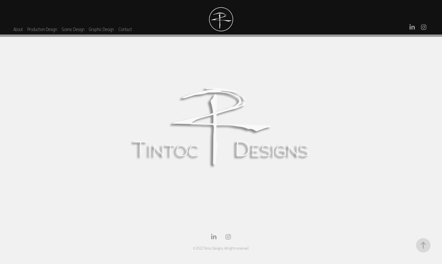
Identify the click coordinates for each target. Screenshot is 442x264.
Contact (125, 29)
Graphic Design (101, 29)
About (18, 29)
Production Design (42, 29)
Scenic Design (73, 29)
